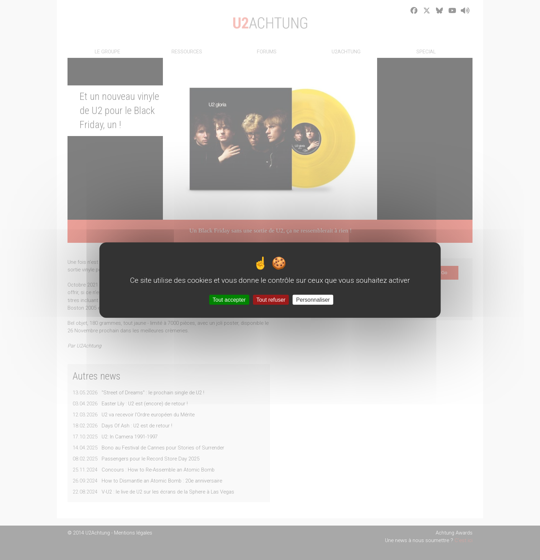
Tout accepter (229, 299)
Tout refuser (270, 299)
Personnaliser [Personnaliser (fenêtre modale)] (313, 299)
